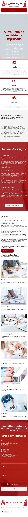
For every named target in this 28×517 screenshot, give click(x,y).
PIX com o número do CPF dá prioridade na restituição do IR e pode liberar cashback (11, 230)
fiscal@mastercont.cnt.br (6, 454)
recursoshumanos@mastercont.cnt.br (9, 455)
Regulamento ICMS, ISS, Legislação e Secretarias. (12, 363)
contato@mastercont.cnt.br (7, 456)
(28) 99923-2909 (5, 450)
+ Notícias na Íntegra (7, 250)
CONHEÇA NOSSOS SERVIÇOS (14, 205)
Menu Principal (14, 10)
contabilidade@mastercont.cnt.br (8, 453)
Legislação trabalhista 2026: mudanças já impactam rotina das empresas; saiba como (14, 221)
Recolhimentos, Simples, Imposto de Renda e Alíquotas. (14, 416)
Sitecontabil (12, 507)
